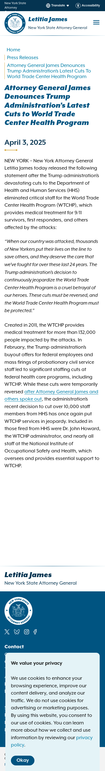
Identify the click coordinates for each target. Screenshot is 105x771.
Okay (23, 760)
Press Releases (22, 57)
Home (13, 49)
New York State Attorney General (57, 27)
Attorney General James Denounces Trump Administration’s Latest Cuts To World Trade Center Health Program (49, 70)
